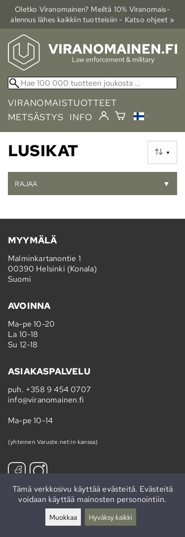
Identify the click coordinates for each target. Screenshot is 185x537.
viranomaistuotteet (62, 102)
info (81, 117)
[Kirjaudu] (104, 116)
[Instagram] (38, 472)
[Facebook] (17, 472)
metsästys (36, 117)
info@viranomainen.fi (46, 400)
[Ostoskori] (120, 117)
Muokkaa (63, 517)
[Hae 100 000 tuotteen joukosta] (92, 83)
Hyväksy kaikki (110, 517)
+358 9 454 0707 (58, 389)
